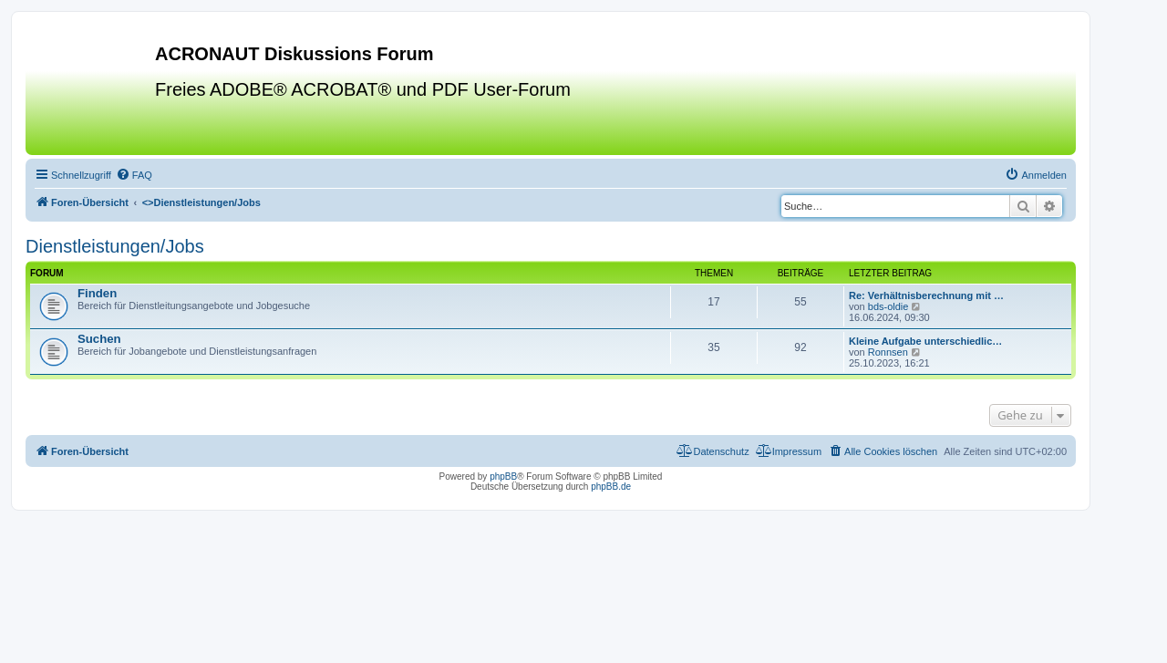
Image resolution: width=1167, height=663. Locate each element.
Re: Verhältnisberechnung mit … (926, 295)
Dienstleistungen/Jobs (115, 246)
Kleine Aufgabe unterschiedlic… (925, 341)
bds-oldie (888, 306)
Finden (97, 293)
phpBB (503, 476)
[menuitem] (134, 175)
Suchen (99, 339)
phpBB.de (611, 487)
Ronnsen (888, 352)
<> (201, 202)
